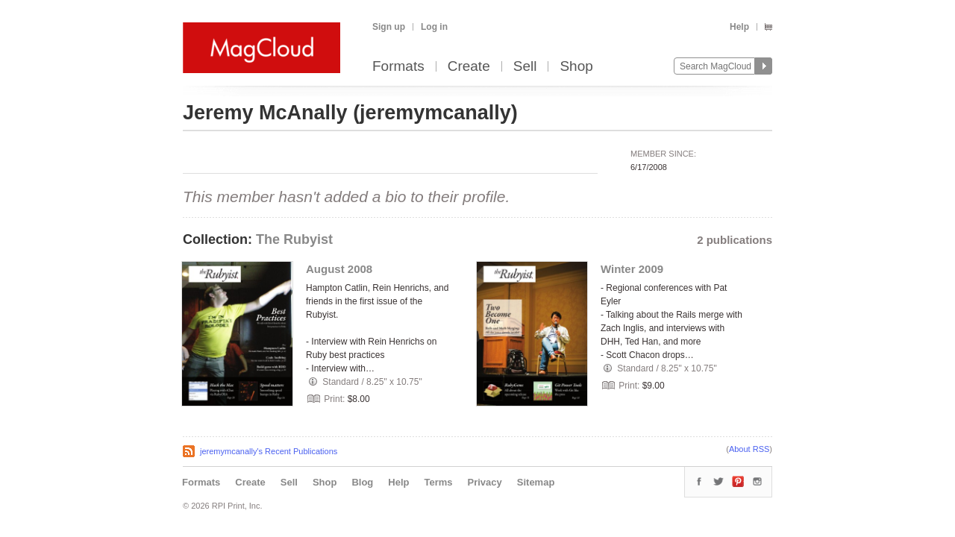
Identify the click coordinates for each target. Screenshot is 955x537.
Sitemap (536, 482)
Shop (576, 67)
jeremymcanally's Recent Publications (268, 451)
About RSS (749, 449)
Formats (398, 67)
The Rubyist (294, 239)
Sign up (388, 27)
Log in (434, 27)
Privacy (485, 482)
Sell (525, 67)
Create (469, 67)
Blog (362, 482)
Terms (438, 482)
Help (739, 27)
